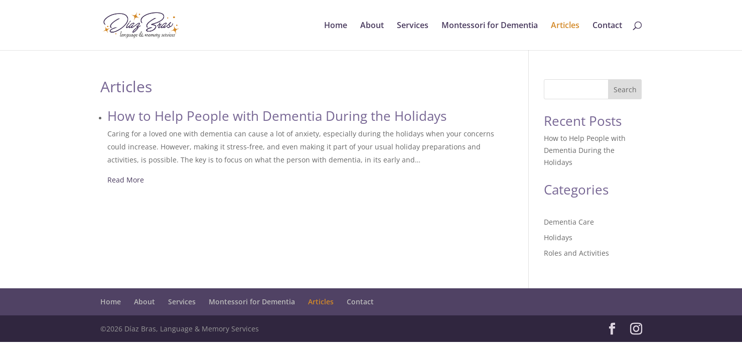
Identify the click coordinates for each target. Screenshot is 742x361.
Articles (565, 26)
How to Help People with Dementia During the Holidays (585, 150)
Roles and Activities (576, 253)
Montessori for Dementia (489, 26)
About (372, 26)
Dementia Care (569, 222)
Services (412, 26)
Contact (607, 26)
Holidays (558, 237)
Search (625, 89)
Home (335, 26)
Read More (125, 180)
